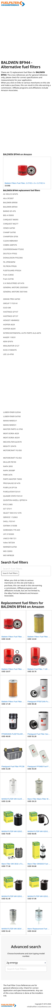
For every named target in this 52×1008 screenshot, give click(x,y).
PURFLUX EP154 (10, 487)
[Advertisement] (26, 33)
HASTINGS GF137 (10, 316)
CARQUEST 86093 (10, 219)
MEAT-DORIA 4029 (11, 433)
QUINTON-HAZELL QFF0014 (15, 500)
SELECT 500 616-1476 (12, 513)
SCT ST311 (7, 508)
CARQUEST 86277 (10, 223)
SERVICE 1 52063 (10, 517)
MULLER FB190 (9, 462)
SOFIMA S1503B (10, 525)
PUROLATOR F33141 (12, 491)
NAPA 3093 (8, 466)
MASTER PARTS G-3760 (13, 429)
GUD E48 (7, 307)
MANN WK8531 (9, 425)
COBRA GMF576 (10, 245)
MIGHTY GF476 (9, 446)
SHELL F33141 (9, 521)
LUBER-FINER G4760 (12, 416)
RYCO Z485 (8, 504)
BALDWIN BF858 (10, 202)
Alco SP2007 (8, 198)
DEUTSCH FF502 (10, 253)
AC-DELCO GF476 (10, 194)
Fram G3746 (8, 279)
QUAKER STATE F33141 (13, 496)
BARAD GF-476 (9, 211)
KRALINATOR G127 (11, 346)
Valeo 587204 (9, 542)
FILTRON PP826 (10, 266)
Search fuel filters (10, 573)
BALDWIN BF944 (10, 207)
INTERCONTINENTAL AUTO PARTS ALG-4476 (22, 333)
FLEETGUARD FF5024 (12, 270)
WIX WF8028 (8, 555)
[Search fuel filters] (26, 569)
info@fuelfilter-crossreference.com (39, 1007)
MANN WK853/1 (10, 420)
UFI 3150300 (8, 534)
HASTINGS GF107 (10, 312)
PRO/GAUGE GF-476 (11, 483)
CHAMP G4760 (9, 232)
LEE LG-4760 (8, 354)
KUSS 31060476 (10, 350)
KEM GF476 (8, 341)
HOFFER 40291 (9, 328)
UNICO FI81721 (10, 538)
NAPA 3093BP (9, 470)
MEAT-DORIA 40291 (11, 437)
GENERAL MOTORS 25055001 (15, 287)
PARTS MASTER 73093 (12, 479)
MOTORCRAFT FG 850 (12, 450)
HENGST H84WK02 (11, 320)
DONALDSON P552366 (13, 257)
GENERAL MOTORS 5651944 (15, 291)
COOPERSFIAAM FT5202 (13, 249)
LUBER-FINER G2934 (12, 412)
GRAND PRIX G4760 (11, 299)
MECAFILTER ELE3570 (12, 442)
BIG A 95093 (8, 215)
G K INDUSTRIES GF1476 (13, 283)
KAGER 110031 (9, 337)
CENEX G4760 (9, 228)
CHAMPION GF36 (10, 236)
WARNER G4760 (10, 547)
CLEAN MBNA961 (10, 241)
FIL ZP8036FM (9, 262)
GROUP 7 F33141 (10, 303)
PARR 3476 (7, 474)
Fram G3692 (8, 274)
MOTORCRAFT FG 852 (12, 458)
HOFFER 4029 (9, 324)
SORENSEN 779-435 (11, 530)
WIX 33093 (7, 551)
